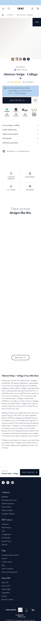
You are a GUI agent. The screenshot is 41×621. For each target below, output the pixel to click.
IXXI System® (20, 138)
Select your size (17, 100)
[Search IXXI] (8, 8)
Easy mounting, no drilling (20, 125)
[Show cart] (38, 8)
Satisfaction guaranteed (20, 143)
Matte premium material (20, 134)
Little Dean (20, 67)
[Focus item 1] (20, 40)
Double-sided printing (20, 130)
